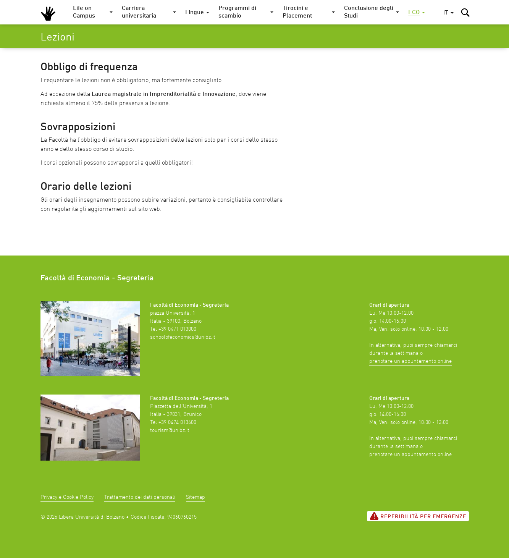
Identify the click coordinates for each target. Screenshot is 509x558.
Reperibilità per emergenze (418, 516)
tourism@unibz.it (169, 430)
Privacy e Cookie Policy (67, 497)
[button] (448, 13)
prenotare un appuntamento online (410, 361)
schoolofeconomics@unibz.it (182, 337)
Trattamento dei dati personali (139, 497)
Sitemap (195, 497)
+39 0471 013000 (177, 329)
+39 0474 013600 (177, 422)
